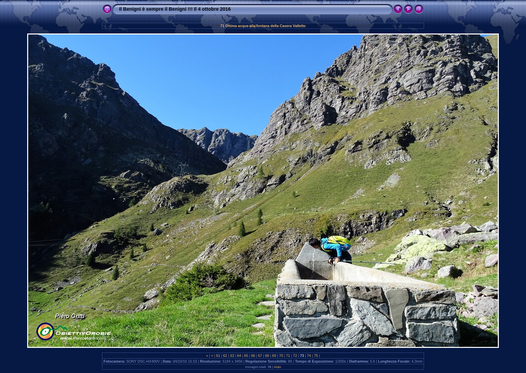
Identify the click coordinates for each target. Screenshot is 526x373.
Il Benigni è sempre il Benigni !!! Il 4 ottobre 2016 (175, 9)
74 (309, 356)
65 (246, 356)
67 (260, 356)
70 (281, 356)
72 (295, 356)
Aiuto (277, 367)
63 (232, 356)
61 (218, 356)
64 (239, 356)
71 (288, 356)
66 (253, 356)
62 (225, 356)
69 (274, 356)
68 (267, 356)
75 (316, 356)
